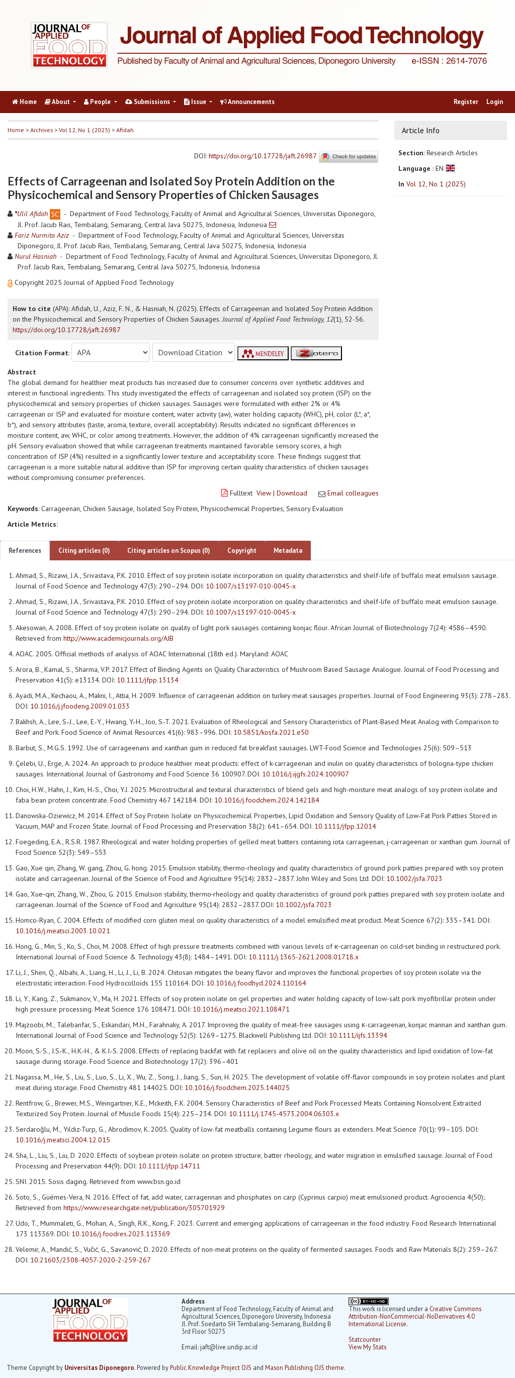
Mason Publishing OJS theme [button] (304, 1367)
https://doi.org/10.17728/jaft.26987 (262, 156)
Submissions (148, 101)
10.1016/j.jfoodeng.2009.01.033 (80, 706)
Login (494, 101)
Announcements (247, 101)
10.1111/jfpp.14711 (169, 1165)
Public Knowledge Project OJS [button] (210, 1367)
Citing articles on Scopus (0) (168, 550)
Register (466, 101)
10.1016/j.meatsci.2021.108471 (241, 1009)
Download (292, 493)
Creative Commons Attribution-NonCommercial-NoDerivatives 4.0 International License (415, 1316)
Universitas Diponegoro (99, 1367)
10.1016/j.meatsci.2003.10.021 (63, 930)
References (25, 550)
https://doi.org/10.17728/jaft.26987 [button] (67, 329)
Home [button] (16, 130)
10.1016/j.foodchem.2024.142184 (266, 800)
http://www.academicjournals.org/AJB (118, 638)
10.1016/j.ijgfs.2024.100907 (305, 773)
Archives (41, 130)
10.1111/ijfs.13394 (358, 1035)
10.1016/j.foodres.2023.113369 (120, 1233)
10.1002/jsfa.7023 (414, 878)
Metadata (288, 550)
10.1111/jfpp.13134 (148, 679)
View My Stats (367, 1347)
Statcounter (365, 1339)
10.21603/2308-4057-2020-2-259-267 (90, 1259)
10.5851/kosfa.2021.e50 (271, 732)
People (98, 101)
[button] (11, 282)
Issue (196, 101)
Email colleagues (353, 493)
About (58, 101)
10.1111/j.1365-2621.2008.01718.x (303, 956)
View (263, 493)
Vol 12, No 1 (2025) (84, 130)
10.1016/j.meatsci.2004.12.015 (63, 1139)
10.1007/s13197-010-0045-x (251, 585)
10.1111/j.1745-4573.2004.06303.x (284, 1113)
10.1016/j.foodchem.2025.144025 (237, 1087)
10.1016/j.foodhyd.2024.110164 (256, 983)
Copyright (241, 550)
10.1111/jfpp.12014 (345, 826)
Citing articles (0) (84, 550)
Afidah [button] (125, 130)
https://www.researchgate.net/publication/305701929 (144, 1207)
